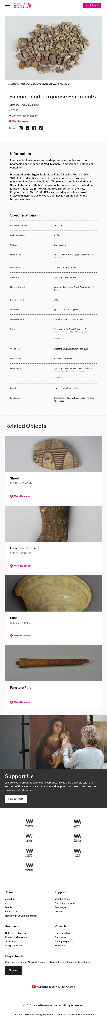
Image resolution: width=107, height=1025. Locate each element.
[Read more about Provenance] (75, 373)
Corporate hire (62, 933)
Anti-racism (11, 941)
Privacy (19, 1014)
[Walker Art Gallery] (29, 852)
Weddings (60, 945)
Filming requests (64, 941)
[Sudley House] (78, 852)
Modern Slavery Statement (39, 1014)
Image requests (13, 945)
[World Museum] (78, 823)
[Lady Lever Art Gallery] (29, 867)
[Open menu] (7, 5)
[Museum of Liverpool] (29, 823)
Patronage (60, 907)
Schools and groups (16, 933)
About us (10, 899)
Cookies (61, 1014)
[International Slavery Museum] (29, 838)
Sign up (13, 970)
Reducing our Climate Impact (21, 916)
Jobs (8, 903)
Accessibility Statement (81, 1014)
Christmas (60, 937)
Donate (59, 911)
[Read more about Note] (75, 334)
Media (8, 907)
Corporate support (65, 903)
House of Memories (16, 937)
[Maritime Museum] (78, 838)
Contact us (11, 911)
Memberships (62, 899)
